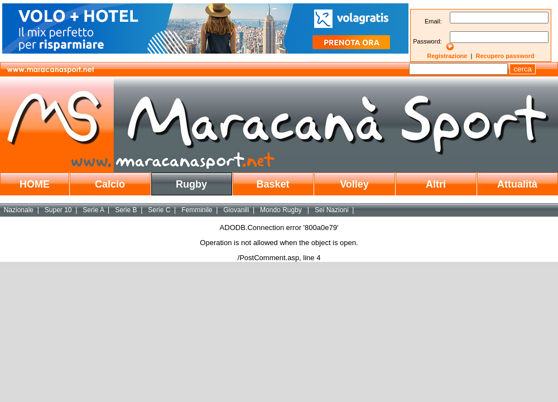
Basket (272, 184)
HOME (35, 184)
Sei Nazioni (332, 210)
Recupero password (505, 55)
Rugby (191, 184)
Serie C (159, 210)
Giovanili (236, 210)
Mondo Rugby (282, 210)
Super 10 (58, 210)
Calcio (110, 184)
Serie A (93, 210)
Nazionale (18, 210)
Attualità (517, 184)
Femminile (196, 210)
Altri (436, 184)
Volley (354, 184)
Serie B (126, 210)
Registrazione (447, 55)
